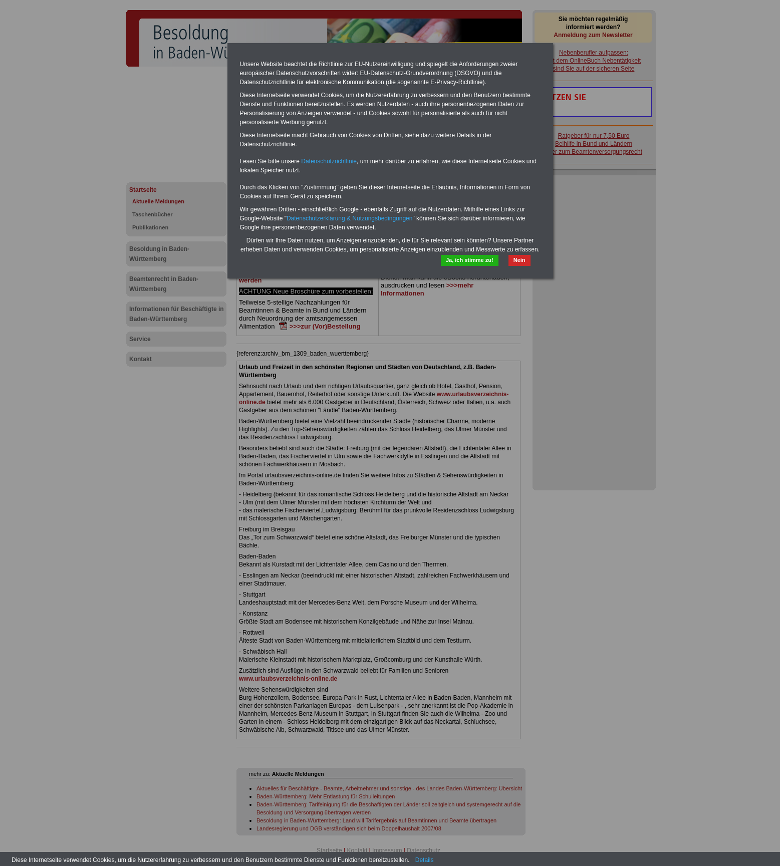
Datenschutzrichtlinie (329, 161)
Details (424, 859)
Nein (519, 260)
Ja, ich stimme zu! (469, 260)
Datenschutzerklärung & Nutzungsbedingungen (350, 218)
